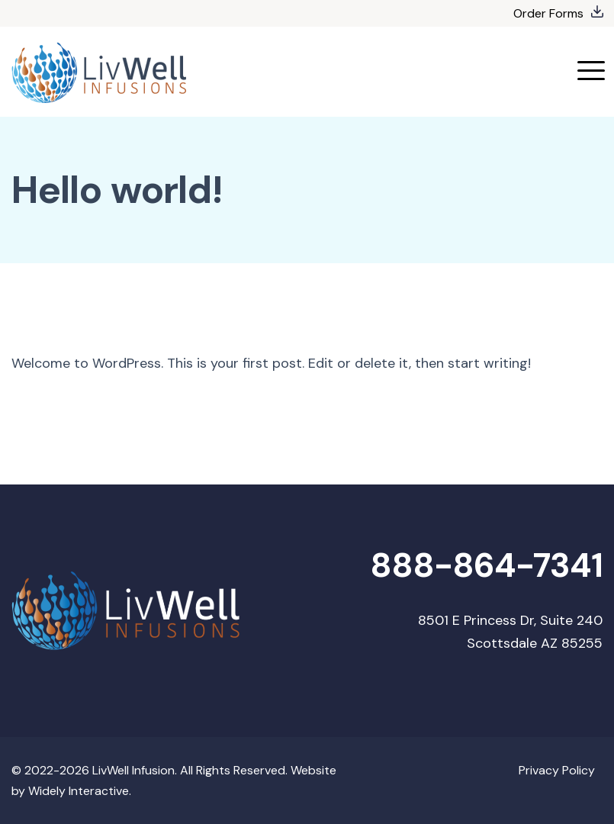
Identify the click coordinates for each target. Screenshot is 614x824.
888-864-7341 (486, 566)
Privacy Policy (557, 770)
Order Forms (548, 13)
